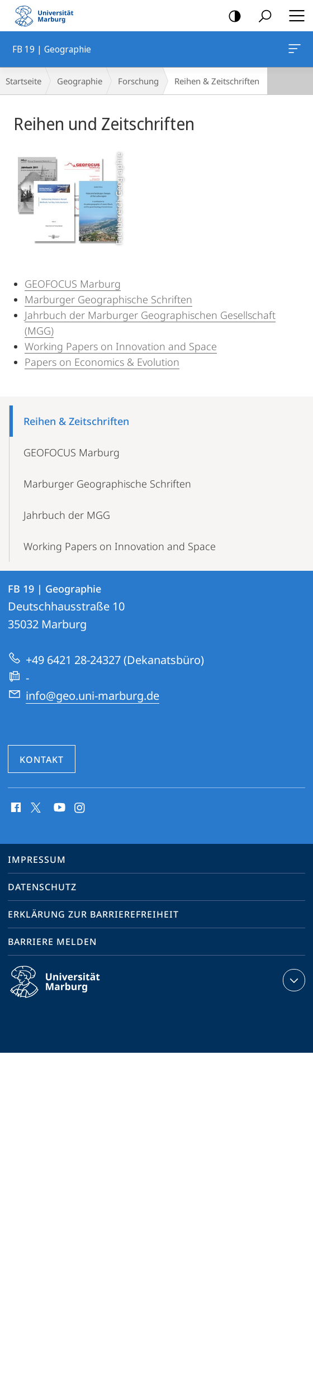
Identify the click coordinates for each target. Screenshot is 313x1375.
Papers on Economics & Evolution (102, 362)
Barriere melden (52, 941)
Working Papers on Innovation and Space (121, 346)
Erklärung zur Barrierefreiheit (93, 914)
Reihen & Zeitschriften (76, 421)
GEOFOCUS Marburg (73, 283)
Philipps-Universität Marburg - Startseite (47, 15)
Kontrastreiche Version (231, 16)
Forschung (138, 81)
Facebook (15, 808)
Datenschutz (42, 887)
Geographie (79, 81)
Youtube (58, 808)
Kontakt (42, 759)
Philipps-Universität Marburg (65, 991)
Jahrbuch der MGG (66, 515)
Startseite (23, 81)
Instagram (80, 808)
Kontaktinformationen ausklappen (292, 980)
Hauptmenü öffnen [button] (293, 16)
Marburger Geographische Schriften (108, 299)
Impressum (37, 859)
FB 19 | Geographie (293, 51)
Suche (261, 16)
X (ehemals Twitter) (34, 806)
